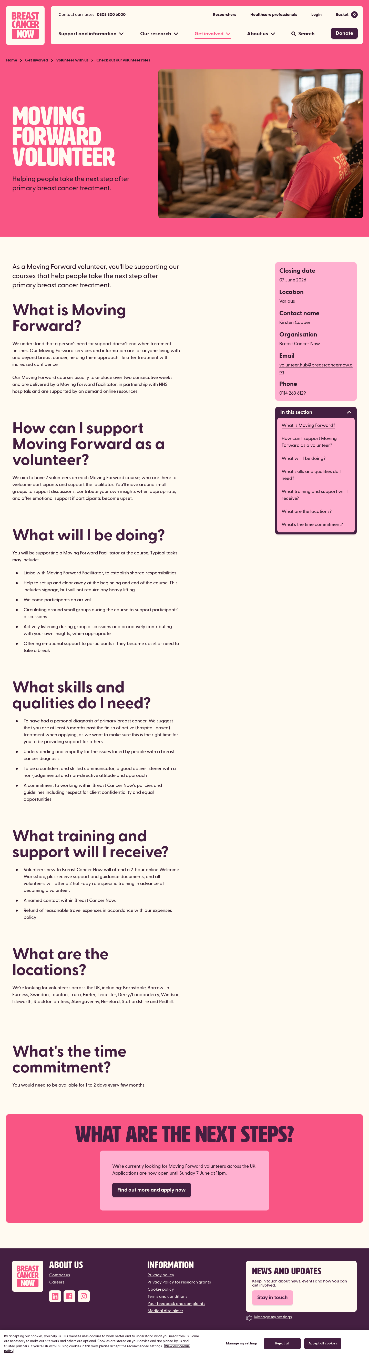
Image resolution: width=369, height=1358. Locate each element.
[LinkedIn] (55, 1296)
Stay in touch (272, 1297)
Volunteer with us (72, 60)
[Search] (303, 34)
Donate (344, 33)
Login (316, 15)
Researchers (224, 15)
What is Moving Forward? (308, 425)
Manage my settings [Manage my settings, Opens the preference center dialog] (242, 1345)
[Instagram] (84, 1296)
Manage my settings (273, 1317)
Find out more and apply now (151, 1190)
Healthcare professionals (273, 15)
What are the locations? (307, 511)
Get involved (36, 60)
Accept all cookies (323, 1345)
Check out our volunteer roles (123, 60)
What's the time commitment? (312, 524)
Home (11, 60)
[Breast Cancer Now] (27, 1276)
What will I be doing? (303, 458)
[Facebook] (69, 1296)
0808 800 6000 (111, 15)
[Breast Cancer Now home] (25, 25)
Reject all (282, 1345)
